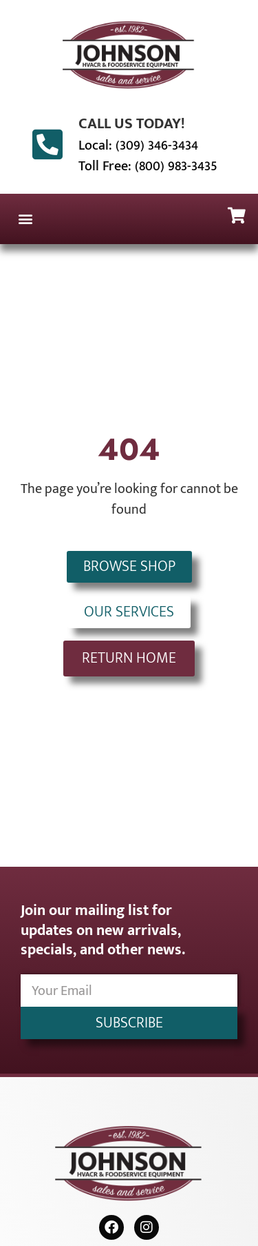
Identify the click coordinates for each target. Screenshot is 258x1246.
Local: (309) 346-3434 (138, 145)
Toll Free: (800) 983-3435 (147, 166)
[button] (25, 219)
